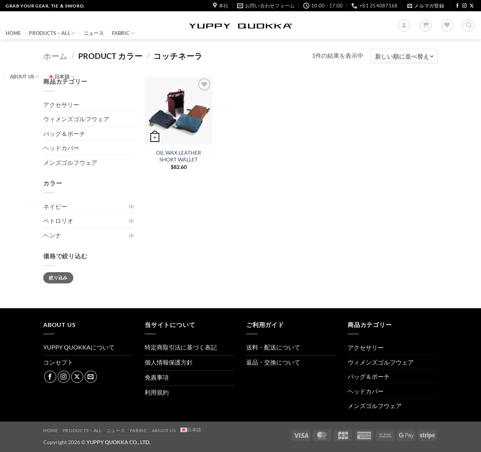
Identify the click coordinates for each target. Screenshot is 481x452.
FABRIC (123, 33)
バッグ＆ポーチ (64, 133)
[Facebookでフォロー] (457, 6)
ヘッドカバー (61, 147)
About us (24, 76)
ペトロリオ (58, 220)
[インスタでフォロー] (464, 6)
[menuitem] (61, 76)
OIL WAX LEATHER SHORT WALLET (178, 156)
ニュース (94, 33)
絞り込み (58, 277)
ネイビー (55, 206)
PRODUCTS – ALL (52, 33)
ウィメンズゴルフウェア (76, 118)
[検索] (469, 26)
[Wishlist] (447, 26)
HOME (13, 33)
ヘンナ (52, 235)
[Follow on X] (471, 6)
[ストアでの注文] (404, 56)
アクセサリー (61, 104)
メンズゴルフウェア (70, 162)
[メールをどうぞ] (91, 377)
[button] (426, 5)
